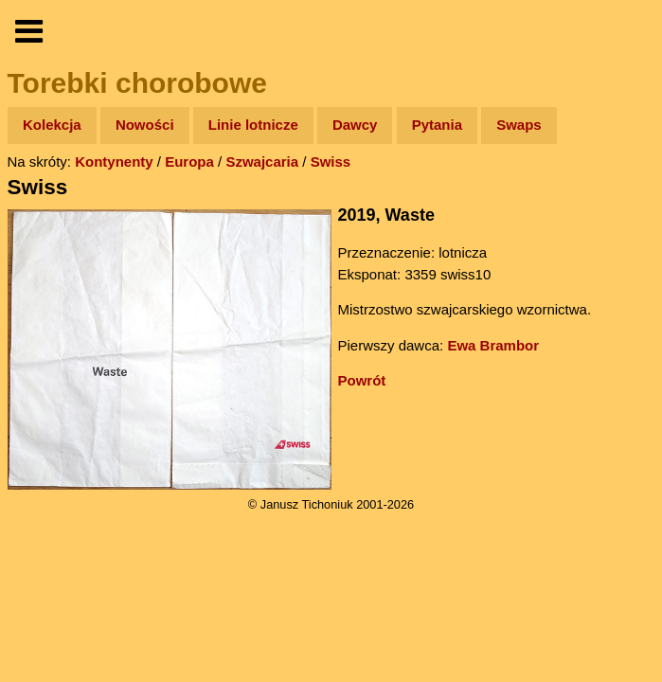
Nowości (145, 125)
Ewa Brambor (493, 345)
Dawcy (355, 125)
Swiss (331, 161)
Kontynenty (114, 161)
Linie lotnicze (253, 125)
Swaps (519, 125)
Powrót (362, 380)
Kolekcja (52, 125)
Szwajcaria (261, 161)
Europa (189, 161)
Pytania (437, 125)
